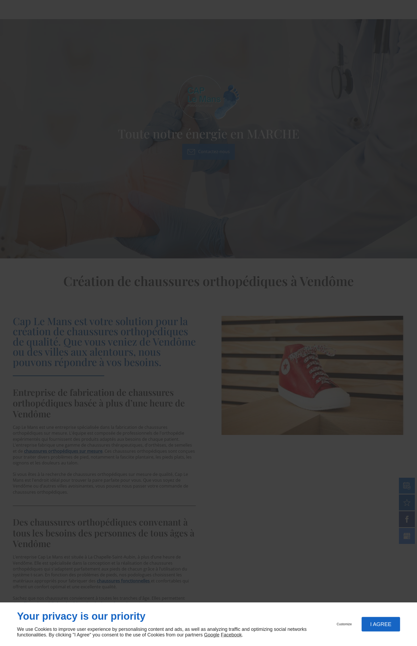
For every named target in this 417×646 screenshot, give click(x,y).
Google (211, 634)
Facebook (231, 634)
